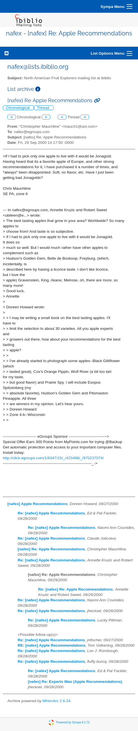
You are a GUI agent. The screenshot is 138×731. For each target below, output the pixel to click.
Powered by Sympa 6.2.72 (73, 722)
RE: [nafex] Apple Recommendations (51, 645)
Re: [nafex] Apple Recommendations (51, 513)
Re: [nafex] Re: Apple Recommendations (75, 589)
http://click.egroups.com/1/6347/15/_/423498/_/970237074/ (53, 458)
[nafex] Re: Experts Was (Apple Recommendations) (75, 681)
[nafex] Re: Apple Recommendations (51, 549)
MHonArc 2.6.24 (56, 701)
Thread (43, 108)
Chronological (18, 108)
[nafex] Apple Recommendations (37, 504)
